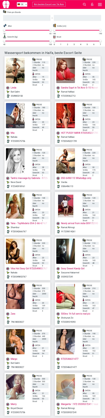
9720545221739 (69, 141)
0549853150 (17, 96)
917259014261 (68, 231)
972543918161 (18, 186)
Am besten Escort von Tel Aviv (49, 4)
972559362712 (68, 96)
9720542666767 (18, 231)
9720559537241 (69, 412)
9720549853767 (18, 276)
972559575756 (18, 141)
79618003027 (17, 322)
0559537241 (67, 276)
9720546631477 (69, 367)
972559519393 (68, 322)
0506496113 (67, 186)
